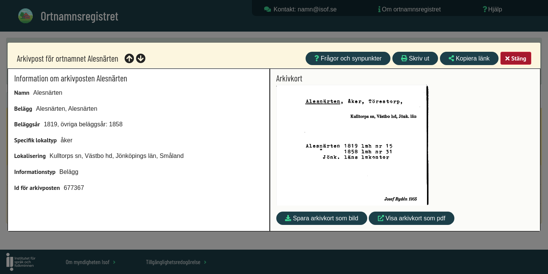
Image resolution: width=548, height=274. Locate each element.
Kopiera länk (469, 58)
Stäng (515, 58)
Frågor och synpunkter (348, 58)
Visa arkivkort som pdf (412, 218)
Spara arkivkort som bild (321, 218)
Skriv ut (415, 58)
